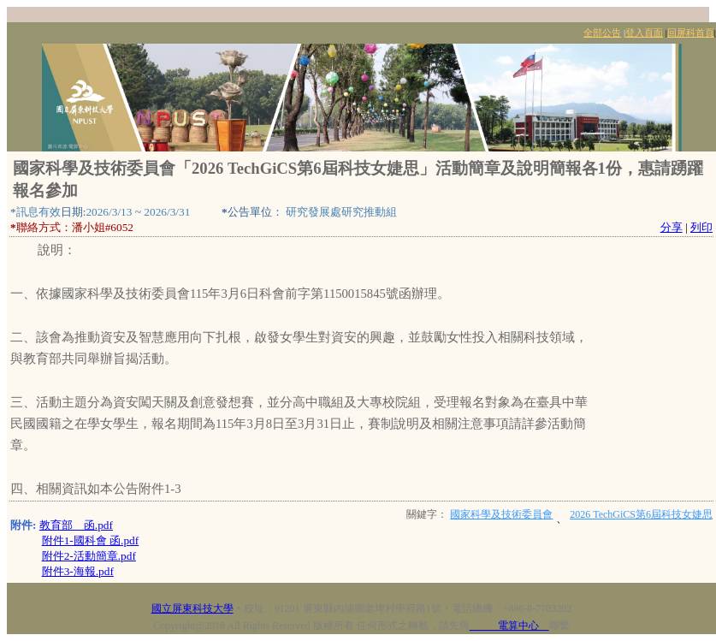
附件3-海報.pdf (78, 571)
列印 (701, 227)
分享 (671, 227)
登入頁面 (644, 33)
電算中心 (509, 626)
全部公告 (602, 33)
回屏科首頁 (690, 33)
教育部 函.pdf (76, 525)
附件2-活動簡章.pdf (89, 555)
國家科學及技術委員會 (501, 514)
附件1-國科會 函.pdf (90, 540)
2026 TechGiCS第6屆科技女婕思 (641, 514)
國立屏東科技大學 (192, 608)
